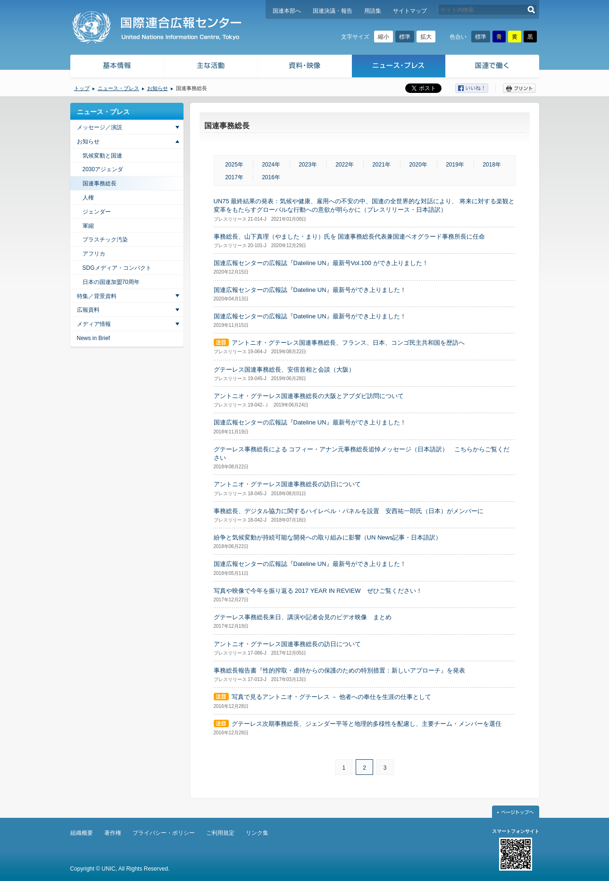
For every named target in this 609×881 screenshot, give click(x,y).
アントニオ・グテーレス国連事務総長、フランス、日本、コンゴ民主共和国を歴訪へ (348, 342)
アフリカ (94, 253)
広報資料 (88, 310)
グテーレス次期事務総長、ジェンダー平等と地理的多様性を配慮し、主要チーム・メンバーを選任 (366, 723)
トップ (82, 88)
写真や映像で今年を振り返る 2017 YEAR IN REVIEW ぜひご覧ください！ (318, 590)
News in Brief (93, 338)
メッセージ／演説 (99, 127)
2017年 (234, 177)
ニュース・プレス (399, 67)
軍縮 (88, 226)
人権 (88, 197)
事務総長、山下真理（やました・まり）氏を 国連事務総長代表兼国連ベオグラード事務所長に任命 (349, 236)
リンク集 (257, 833)
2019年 (455, 164)
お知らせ (157, 88)
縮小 (383, 36)
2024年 (271, 164)
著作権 (112, 833)
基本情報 (116, 67)
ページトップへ (515, 812)
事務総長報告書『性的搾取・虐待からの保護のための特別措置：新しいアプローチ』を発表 (339, 670)
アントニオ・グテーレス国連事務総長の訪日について (287, 484)
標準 (404, 36)
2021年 (381, 164)
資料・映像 (305, 67)
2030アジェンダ (103, 169)
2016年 (271, 177)
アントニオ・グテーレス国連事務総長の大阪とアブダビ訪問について (309, 395)
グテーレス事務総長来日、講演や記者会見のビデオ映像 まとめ (303, 617)
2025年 (234, 164)
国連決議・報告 (332, 11)
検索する (531, 10)
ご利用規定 (220, 833)
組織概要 (81, 833)
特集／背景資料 (97, 296)
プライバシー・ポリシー (164, 833)
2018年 (492, 164)
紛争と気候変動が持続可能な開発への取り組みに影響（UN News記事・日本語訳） (328, 537)
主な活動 (211, 67)
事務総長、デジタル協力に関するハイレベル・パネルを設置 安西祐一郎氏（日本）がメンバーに (349, 511)
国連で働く (493, 67)
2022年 (344, 164)
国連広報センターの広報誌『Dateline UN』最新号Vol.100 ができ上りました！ (321, 262)
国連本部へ (287, 11)
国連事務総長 (100, 183)
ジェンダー (97, 211)
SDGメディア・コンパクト (117, 268)
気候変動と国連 (102, 155)
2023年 (308, 164)
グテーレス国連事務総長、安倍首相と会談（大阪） (284, 369)
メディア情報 (94, 324)
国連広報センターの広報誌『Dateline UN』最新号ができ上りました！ (310, 289)
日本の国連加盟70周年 (111, 282)
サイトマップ (410, 11)
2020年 (418, 164)
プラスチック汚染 (105, 239)
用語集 (372, 11)
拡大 (426, 36)
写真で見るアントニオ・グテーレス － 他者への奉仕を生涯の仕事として (331, 696)
